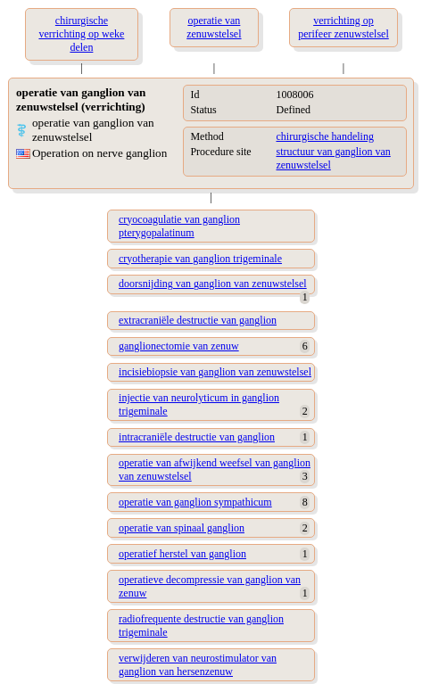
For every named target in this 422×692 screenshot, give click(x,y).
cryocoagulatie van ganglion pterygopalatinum (179, 226)
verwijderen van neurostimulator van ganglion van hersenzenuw (198, 665)
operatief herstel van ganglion (182, 554)
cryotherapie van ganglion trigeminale (200, 258)
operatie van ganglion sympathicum (195, 502)
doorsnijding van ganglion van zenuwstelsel (213, 283)
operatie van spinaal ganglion (181, 528)
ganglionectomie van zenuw (179, 346)
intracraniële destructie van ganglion (197, 437)
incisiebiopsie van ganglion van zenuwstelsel (215, 372)
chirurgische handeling (324, 136)
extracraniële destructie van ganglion (198, 320)
